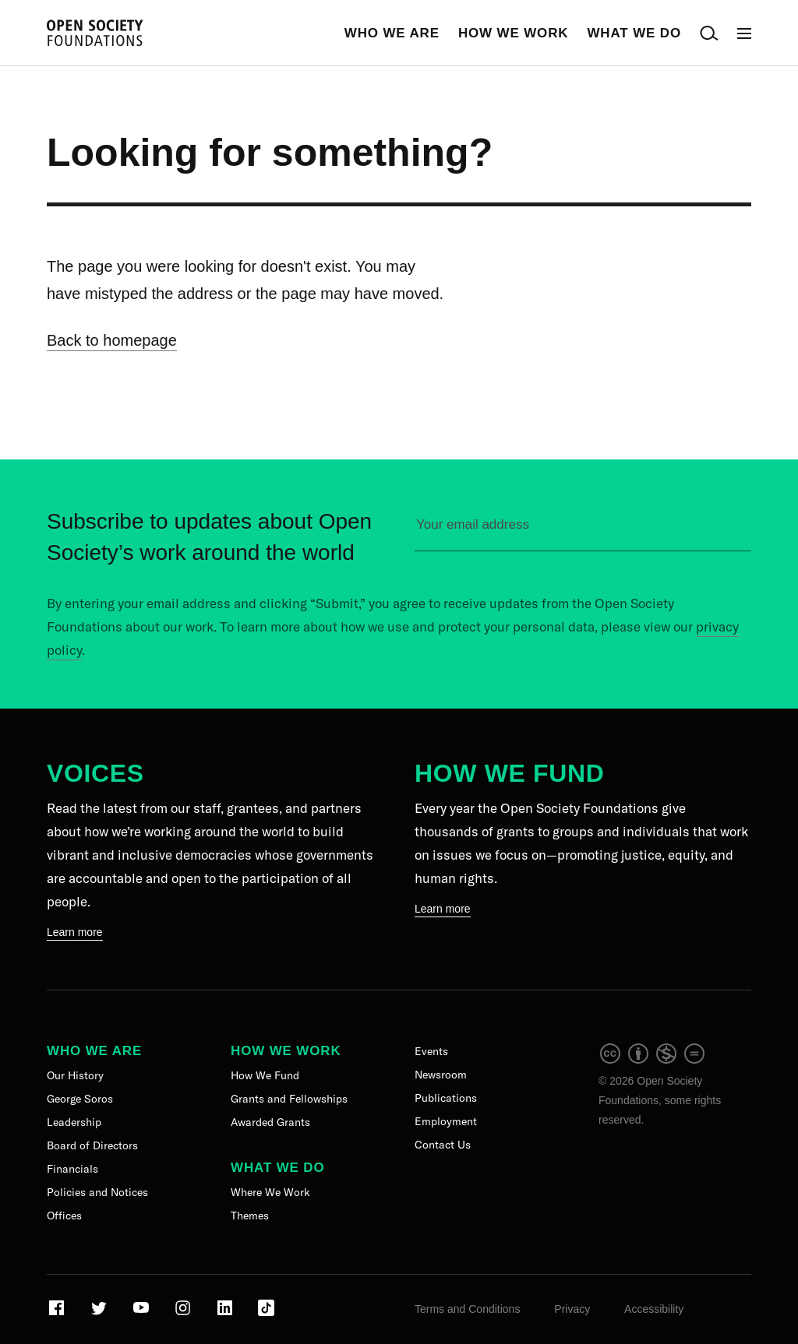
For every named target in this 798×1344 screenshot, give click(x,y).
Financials (72, 1169)
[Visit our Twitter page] (100, 1313)
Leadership (74, 1122)
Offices (64, 1216)
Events (431, 1051)
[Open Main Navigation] (744, 33)
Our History (75, 1075)
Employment (446, 1121)
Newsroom (441, 1075)
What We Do (634, 33)
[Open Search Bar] (709, 33)
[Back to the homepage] (95, 33)
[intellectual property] (653, 1061)
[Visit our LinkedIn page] (226, 1313)
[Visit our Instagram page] (184, 1313)
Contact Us (443, 1145)
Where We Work (270, 1192)
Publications (446, 1098)
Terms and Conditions (467, 1309)
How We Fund (509, 773)
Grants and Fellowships (289, 1099)
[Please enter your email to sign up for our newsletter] (583, 531)
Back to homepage (112, 340)
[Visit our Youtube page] (142, 1313)
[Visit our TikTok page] (266, 1313)
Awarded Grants (270, 1122)
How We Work (513, 33)
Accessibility (653, 1309)
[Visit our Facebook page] (58, 1313)
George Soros (80, 1099)
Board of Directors (92, 1145)
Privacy (572, 1309)
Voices (95, 773)
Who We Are (392, 33)
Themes (250, 1216)
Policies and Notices (97, 1192)
